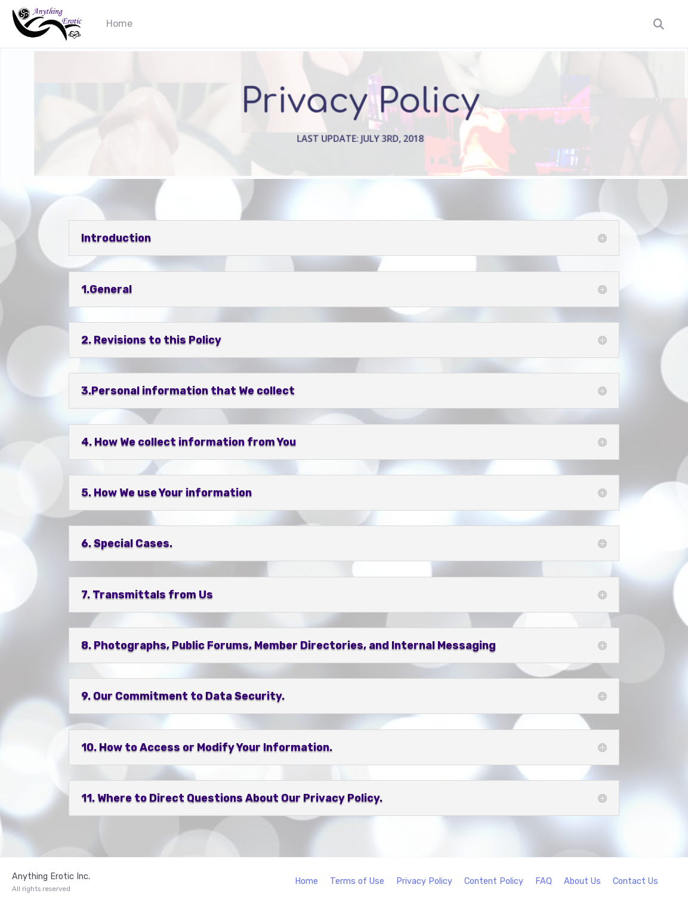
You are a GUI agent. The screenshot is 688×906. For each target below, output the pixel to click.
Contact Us (635, 881)
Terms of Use (357, 881)
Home (119, 23)
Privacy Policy (424, 881)
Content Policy (493, 881)
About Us (582, 881)
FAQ (543, 881)
